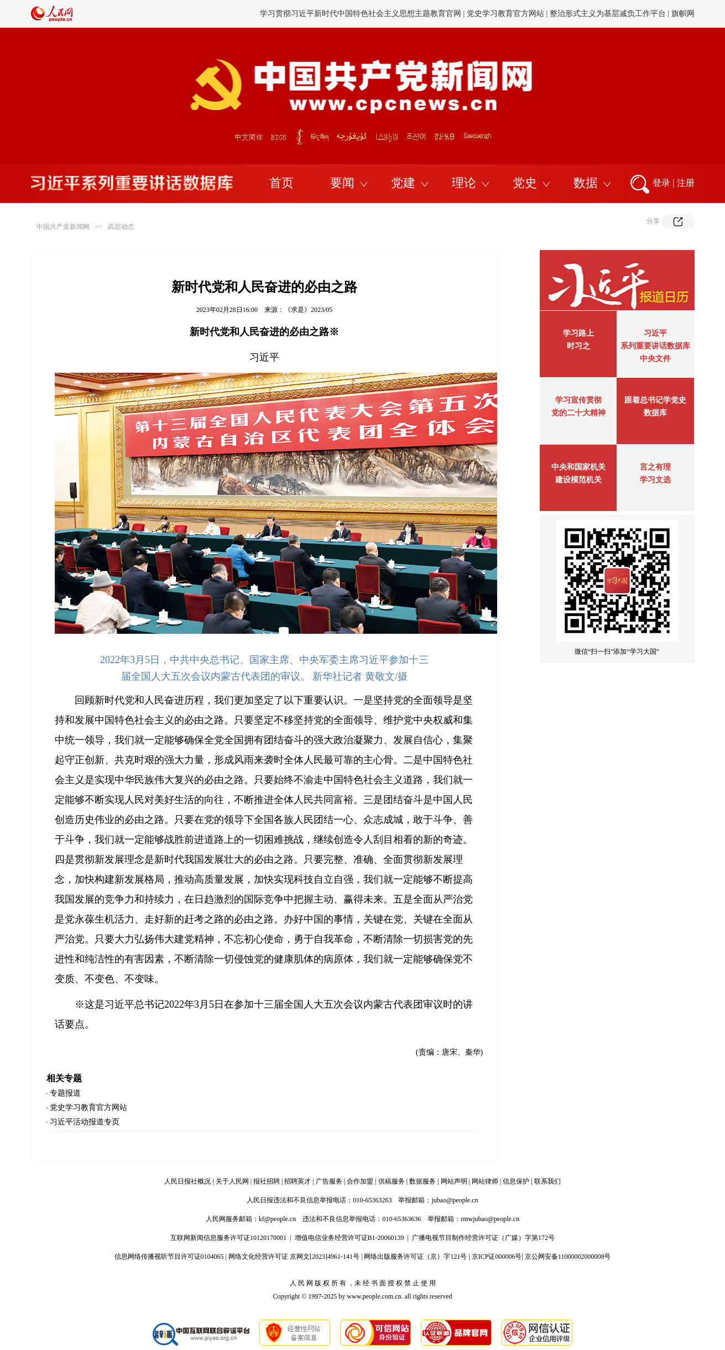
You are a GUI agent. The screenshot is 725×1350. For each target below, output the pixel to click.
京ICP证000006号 (497, 1256)
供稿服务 (391, 1181)
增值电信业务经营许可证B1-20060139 (349, 1238)
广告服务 (329, 1181)
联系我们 (547, 1181)
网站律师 (485, 1181)
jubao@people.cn (454, 1200)
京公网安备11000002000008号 (568, 1256)
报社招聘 (266, 1181)
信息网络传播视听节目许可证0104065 (169, 1256)
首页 (281, 183)
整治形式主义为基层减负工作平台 (608, 13)
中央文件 (655, 359)
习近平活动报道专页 (84, 1122)
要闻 (342, 183)
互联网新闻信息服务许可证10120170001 (228, 1238)
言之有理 (655, 467)
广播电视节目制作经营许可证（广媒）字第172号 (483, 1238)
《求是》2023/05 (308, 310)
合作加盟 (360, 1181)
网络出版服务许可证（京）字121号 (415, 1256)
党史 (525, 183)
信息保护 (516, 1181)
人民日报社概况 (187, 1181)
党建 (403, 183)
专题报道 (65, 1093)
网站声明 (454, 1181)
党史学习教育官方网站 (506, 13)
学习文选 (655, 480)
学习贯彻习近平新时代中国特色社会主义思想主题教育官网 (360, 13)
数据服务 (422, 1181)
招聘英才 (297, 1181)
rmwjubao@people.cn (490, 1219)
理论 (464, 183)
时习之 (578, 346)
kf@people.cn (277, 1219)
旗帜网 (683, 13)
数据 (585, 183)
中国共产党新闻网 (63, 227)
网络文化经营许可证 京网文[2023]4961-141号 (293, 1256)
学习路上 (578, 333)
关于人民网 (232, 1181)
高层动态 (121, 227)
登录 (661, 182)
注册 (686, 182)
